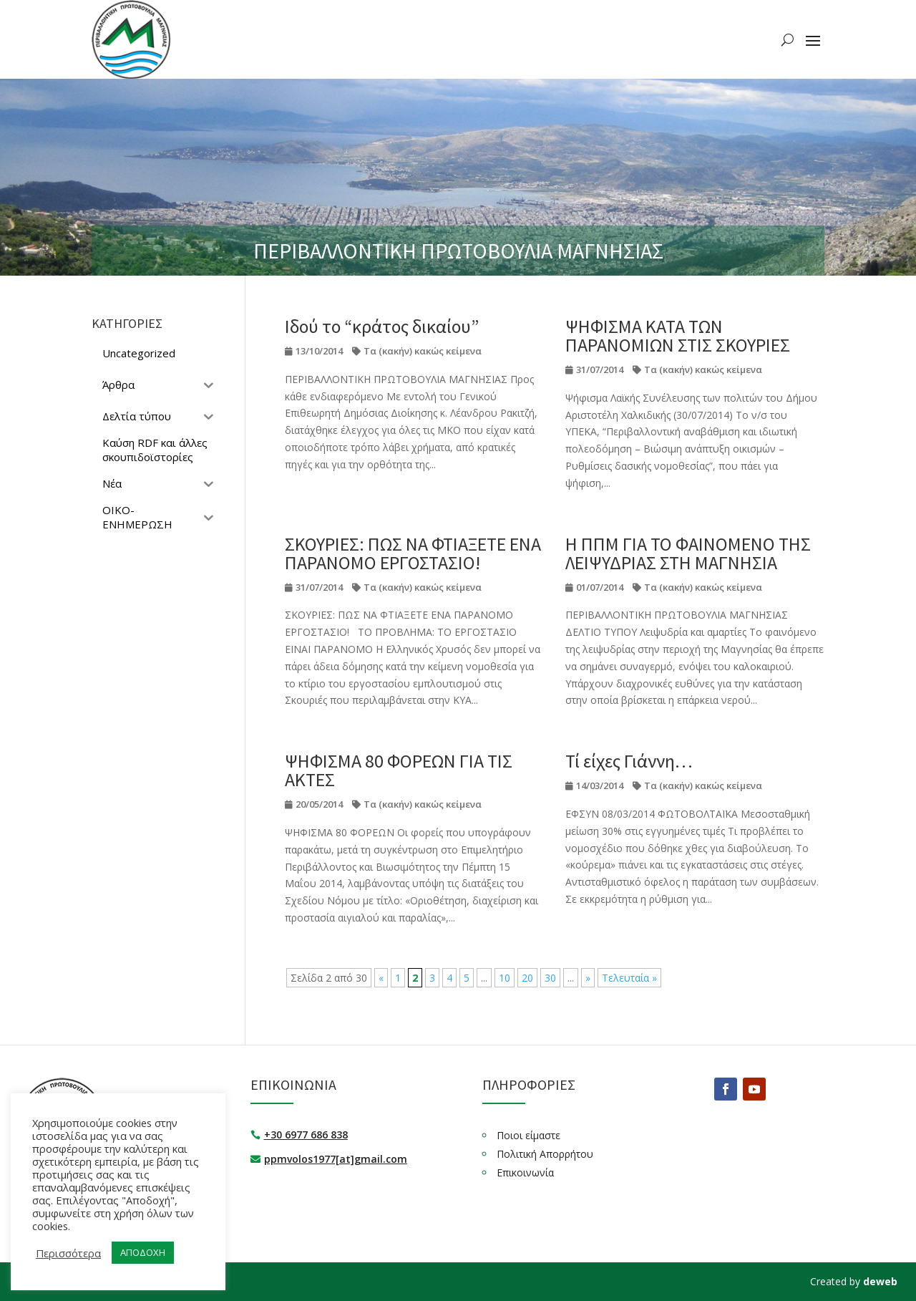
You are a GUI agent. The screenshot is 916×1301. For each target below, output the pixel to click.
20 (527, 978)
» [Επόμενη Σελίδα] (587, 978)
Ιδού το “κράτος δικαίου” (382, 326)
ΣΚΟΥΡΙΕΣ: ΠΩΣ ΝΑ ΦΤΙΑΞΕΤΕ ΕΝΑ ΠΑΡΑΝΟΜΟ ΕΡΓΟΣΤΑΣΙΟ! (413, 553)
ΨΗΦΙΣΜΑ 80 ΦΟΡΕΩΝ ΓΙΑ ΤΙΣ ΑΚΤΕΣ (398, 770)
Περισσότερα (68, 1253)
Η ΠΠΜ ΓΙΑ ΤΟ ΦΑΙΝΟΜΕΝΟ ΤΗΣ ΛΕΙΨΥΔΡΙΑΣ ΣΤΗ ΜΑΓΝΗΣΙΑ (688, 553)
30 (550, 978)
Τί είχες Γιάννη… (629, 761)
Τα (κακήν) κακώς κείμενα (423, 350)
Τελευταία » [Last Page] (629, 978)
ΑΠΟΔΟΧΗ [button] (142, 1252)
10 (504, 978)
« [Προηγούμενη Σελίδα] (381, 978)
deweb (880, 1281)
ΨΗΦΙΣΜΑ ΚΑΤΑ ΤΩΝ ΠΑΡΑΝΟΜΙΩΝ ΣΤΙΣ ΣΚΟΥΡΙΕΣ (677, 335)
